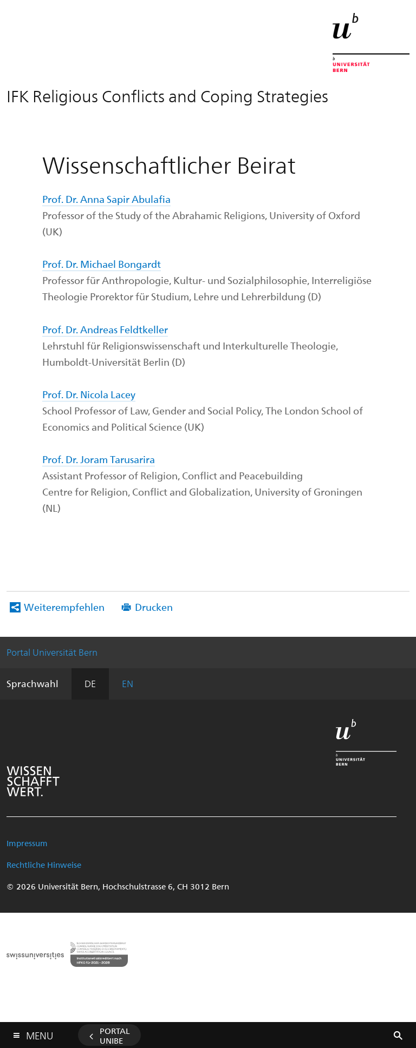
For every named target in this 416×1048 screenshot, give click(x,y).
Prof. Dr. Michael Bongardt (101, 264)
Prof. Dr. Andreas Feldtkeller (105, 329)
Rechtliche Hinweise (43, 864)
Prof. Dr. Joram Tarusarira (98, 459)
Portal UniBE (115, 1035)
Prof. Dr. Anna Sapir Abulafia (106, 199)
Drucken (154, 607)
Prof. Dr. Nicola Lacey (88, 394)
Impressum (27, 843)
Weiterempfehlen (64, 607)
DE (90, 683)
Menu (39, 1033)
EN (127, 683)
